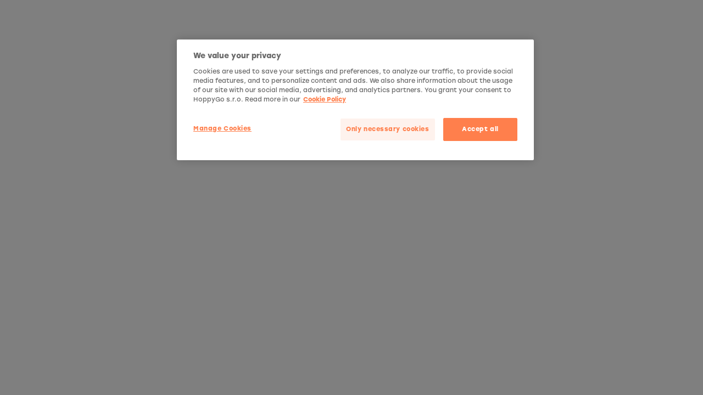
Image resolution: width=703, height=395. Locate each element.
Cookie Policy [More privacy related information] (324, 99)
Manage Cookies (222, 128)
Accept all (480, 129)
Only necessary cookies (387, 129)
